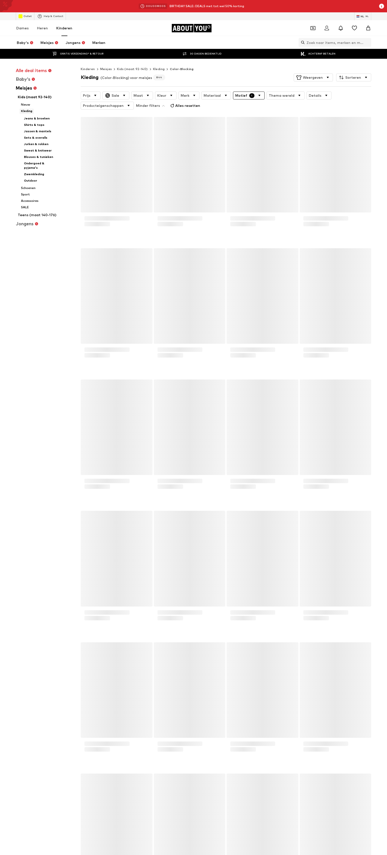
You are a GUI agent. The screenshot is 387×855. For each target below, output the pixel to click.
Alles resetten (151, 95)
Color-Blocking (182, 59)
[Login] (327, 28)
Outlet (25, 16)
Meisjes (106, 59)
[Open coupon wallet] (313, 28)
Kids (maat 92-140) (132, 59)
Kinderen (64, 28)
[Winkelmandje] (368, 28)
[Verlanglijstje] (354, 28)
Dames (22, 28)
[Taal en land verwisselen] (362, 16)
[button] (313, 68)
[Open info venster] (381, 6)
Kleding (159, 59)
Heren (42, 28)
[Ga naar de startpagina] (191, 28)
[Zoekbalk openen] (302, 42)
